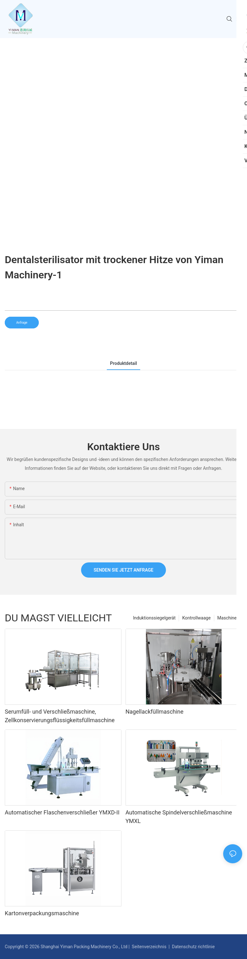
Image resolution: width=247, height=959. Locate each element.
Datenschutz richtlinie (193, 946)
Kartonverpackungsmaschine (42, 913)
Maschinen (228, 617)
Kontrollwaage (196, 617)
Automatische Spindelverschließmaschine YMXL (179, 816)
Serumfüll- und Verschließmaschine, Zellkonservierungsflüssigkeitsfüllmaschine (60, 715)
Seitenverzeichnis (149, 946)
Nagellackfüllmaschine (154, 711)
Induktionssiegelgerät (154, 617)
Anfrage (21, 322)
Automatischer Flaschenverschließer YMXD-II (62, 812)
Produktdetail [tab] (123, 363)
